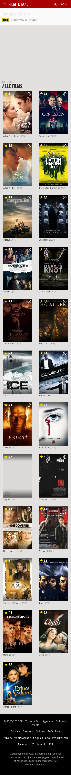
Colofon (40, 731)
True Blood (44, 447)
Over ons (28, 731)
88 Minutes (44, 499)
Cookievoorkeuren (56, 738)
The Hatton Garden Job (50, 188)
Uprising (7, 654)
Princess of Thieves (12, 603)
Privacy (7, 738)
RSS (51, 744)
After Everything (10, 136)
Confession (44, 136)
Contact (15, 731)
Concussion (44, 239)
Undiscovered (9, 551)
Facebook (24, 744)
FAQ (50, 731)
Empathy (7, 499)
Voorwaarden (22, 738)
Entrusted (43, 551)
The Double (44, 395)
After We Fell (9, 188)
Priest (6, 447)
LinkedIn (41, 744)
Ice (4, 395)
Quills (41, 654)
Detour (6, 239)
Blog (58, 731)
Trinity (42, 603)
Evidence (7, 291)
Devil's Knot (44, 291)
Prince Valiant (9, 706)
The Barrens (9, 343)
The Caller (43, 343)
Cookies (38, 738)
